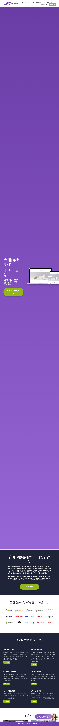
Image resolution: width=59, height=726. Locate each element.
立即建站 (29, 587)
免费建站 (52, 4)
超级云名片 (38, 2)
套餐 (43, 2)
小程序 (33, 2)
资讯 (26, 2)
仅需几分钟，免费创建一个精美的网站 (29, 724)
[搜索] (47, 4)
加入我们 (43, 4)
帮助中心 (53, 2)
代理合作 (48, 2)
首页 (23, 2)
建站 (29, 2)
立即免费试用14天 (13, 292)
